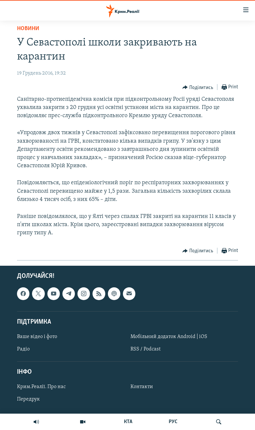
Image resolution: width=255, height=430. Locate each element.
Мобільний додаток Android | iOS (168, 336)
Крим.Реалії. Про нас (41, 386)
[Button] (197, 87)
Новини (28, 29)
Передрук (28, 399)
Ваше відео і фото (37, 336)
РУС (173, 421)
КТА (128, 421)
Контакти (141, 386)
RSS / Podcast (145, 349)
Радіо (23, 349)
